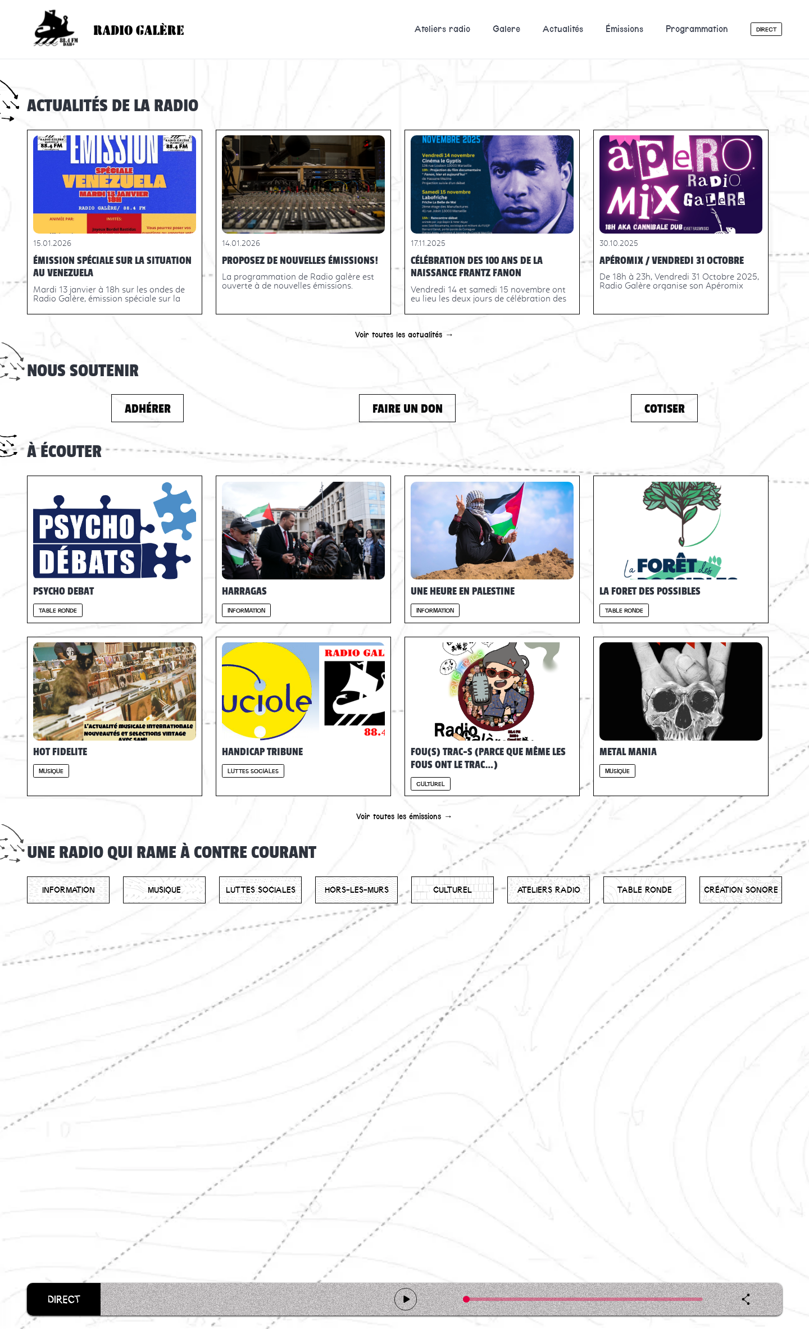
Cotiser (664, 408)
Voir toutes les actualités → (404, 334)
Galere (506, 29)
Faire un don (407, 408)
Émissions (624, 29)
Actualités (563, 29)
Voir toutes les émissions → (404, 816)
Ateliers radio (442, 29)
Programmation (697, 29)
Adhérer (148, 408)
